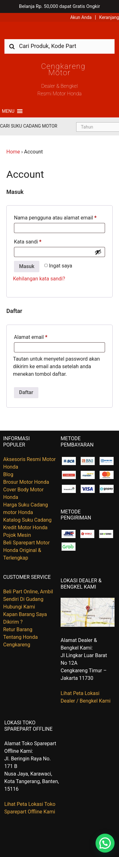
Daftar (26, 392)
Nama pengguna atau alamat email (55, 218)
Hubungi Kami (19, 607)
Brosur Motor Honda (26, 482)
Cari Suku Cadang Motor (28, 126)
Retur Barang (17, 629)
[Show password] (98, 252)
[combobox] (59, 46)
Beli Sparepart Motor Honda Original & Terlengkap (26, 550)
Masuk (26, 266)
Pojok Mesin (17, 535)
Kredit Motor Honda (25, 527)
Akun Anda (81, 17)
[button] (8, 111)
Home (13, 152)
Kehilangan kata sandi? (39, 279)
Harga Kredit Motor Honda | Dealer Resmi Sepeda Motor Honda (60, 32)
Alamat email (30, 337)
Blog (8, 474)
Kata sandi (28, 242)
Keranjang (109, 17)
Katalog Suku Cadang (27, 520)
